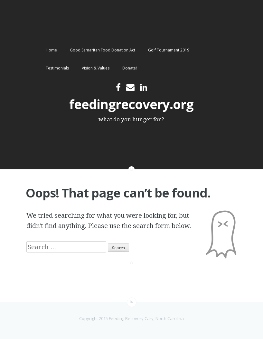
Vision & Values (95, 68)
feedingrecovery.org (131, 104)
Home (51, 50)
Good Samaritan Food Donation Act (102, 50)
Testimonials (57, 68)
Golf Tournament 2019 (168, 50)
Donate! (129, 68)
